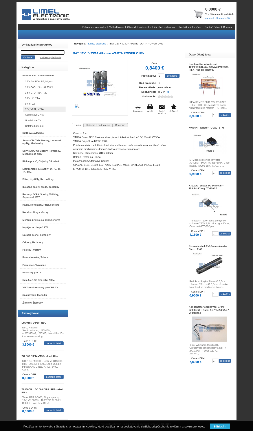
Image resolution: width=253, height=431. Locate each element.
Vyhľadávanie (116, 27)
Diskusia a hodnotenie (98, 125)
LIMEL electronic (97, 43)
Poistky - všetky (31, 250)
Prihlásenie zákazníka (94, 27)
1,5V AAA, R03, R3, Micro (39, 87)
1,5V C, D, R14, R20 (36, 92)
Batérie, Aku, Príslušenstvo (38, 75)
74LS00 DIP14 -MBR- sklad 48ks (40, 356)
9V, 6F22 (30, 103)
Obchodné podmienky (139, 27)
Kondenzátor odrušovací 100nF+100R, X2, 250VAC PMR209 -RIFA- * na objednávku (209, 67)
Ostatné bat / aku (34, 126)
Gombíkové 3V (33, 120)
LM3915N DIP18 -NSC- (34, 322)
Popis (77, 125)
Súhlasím (219, 426)
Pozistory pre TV (32, 272)
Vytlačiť (150, 111)
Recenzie (120, 125)
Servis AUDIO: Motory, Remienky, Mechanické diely (41, 152)
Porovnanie (138, 111)
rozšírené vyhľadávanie (50, 57)
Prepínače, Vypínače (34, 265)
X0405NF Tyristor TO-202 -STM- (207, 127)
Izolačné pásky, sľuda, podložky (40, 187)
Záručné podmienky (164, 27)
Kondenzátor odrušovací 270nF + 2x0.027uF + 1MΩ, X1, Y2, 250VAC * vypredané (209, 310)
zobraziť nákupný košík (217, 18)
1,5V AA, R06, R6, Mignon (39, 81)
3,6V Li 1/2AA (32, 98)
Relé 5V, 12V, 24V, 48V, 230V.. (38, 280)
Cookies (227, 27)
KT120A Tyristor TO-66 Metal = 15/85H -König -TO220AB (206, 187)
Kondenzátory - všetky (35, 212)
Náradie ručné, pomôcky (36, 235)
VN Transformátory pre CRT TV (40, 287)
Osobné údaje (212, 27)
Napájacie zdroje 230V (35, 227)
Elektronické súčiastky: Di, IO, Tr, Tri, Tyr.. (41, 170)
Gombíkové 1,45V (34, 114)
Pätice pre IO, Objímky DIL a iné (40, 161)
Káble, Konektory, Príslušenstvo (40, 204)
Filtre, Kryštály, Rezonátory (38, 179)
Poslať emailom (162, 112)
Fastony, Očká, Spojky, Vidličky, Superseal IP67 (40, 196)
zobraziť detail (53, 343)
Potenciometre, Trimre (35, 257)
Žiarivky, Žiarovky (32, 302)
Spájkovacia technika (34, 295)
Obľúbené (173, 111)
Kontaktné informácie (190, 27)
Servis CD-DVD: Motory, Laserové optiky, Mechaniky (41, 142)
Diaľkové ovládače (33, 133)
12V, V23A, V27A (34, 109)
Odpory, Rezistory (32, 242)
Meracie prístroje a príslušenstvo (41, 220)
